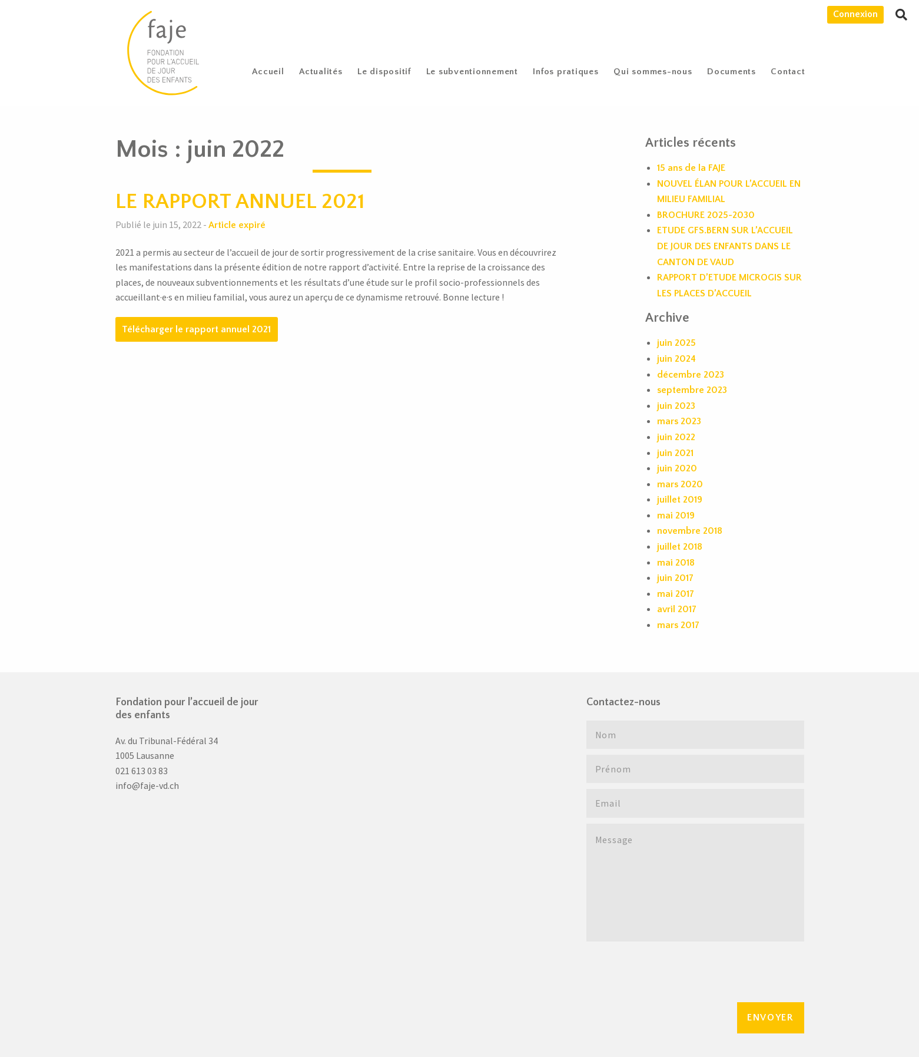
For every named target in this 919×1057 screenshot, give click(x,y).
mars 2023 (679, 421)
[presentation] (675, 970)
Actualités (321, 72)
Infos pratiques (565, 72)
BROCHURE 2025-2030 (706, 215)
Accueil (268, 72)
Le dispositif (384, 72)
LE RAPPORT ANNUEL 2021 (239, 201)
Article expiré (237, 225)
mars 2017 (678, 625)
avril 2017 (676, 609)
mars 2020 (680, 484)
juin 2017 (675, 578)
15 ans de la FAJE (691, 168)
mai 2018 (676, 562)
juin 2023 (676, 406)
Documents (731, 72)
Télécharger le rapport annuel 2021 (196, 329)
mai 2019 (676, 515)
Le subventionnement (472, 72)
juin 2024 (676, 359)
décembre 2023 (690, 374)
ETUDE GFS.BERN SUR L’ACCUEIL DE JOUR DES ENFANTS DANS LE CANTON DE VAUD (725, 246)
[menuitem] (268, 71)
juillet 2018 (679, 546)
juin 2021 (675, 453)
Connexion (855, 14)
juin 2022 (676, 437)
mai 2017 (675, 594)
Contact (788, 72)
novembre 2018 (689, 531)
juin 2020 (677, 468)
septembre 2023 (692, 390)
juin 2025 (676, 343)
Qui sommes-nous (652, 72)
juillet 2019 (679, 499)
